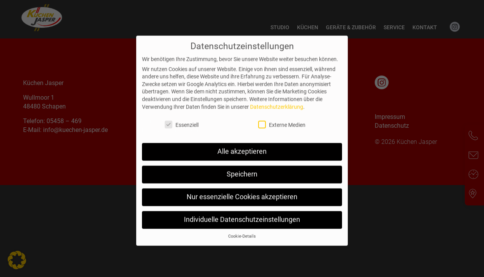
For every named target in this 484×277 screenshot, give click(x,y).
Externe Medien (285, 136)
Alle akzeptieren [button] (242, 163)
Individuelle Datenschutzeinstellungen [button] (242, 231)
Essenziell (185, 136)
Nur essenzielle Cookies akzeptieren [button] (242, 209)
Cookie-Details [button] (242, 247)
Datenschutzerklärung (276, 118)
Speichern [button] (242, 186)
